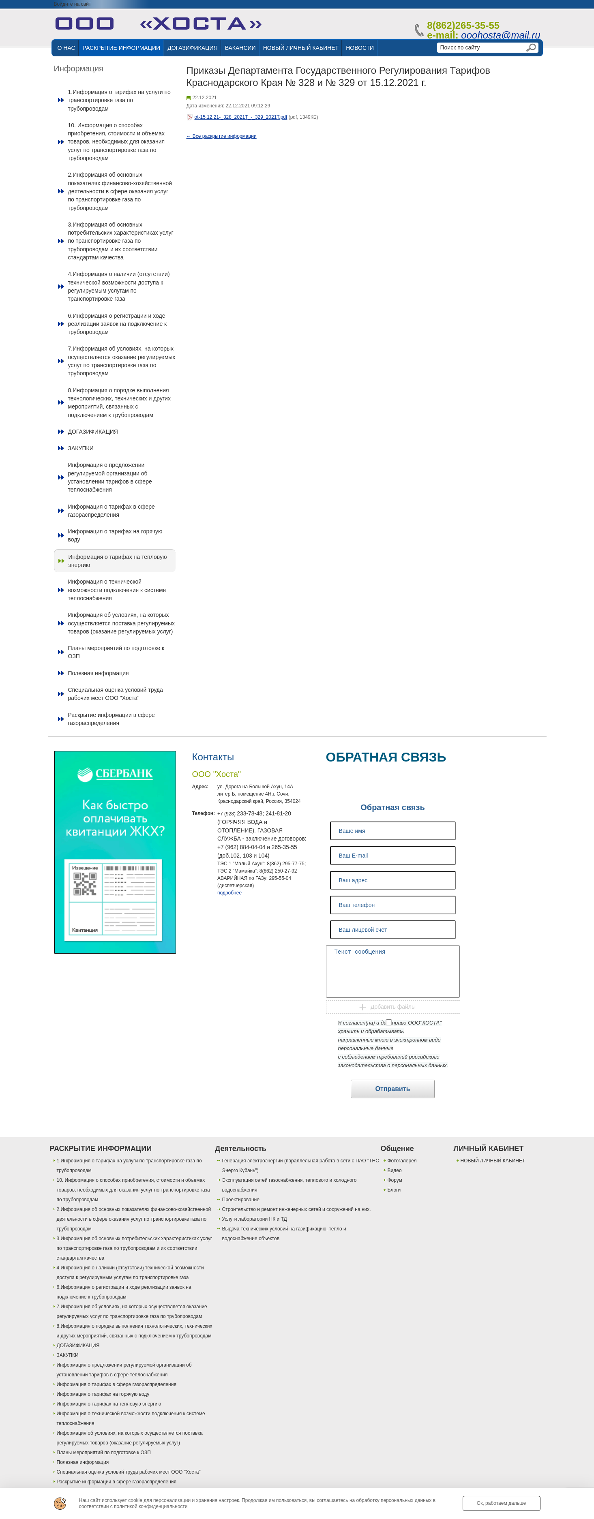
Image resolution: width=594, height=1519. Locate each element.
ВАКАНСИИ (240, 48)
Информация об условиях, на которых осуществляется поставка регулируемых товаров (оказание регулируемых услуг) (121, 623)
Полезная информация (98, 673)
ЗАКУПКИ (81, 448)
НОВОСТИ (360, 48)
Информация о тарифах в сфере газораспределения (111, 510)
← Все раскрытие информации (222, 136)
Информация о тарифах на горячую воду (115, 535)
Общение (397, 1149)
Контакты (213, 756)
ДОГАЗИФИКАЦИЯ (192, 48)
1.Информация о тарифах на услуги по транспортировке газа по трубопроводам (119, 100)
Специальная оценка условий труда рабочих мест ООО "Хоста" (115, 694)
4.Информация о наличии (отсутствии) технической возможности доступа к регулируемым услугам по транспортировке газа (119, 286)
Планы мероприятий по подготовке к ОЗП (116, 652)
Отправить (392, 1088)
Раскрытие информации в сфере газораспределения (111, 719)
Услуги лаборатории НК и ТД (254, 1219)
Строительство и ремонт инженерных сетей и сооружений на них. (296, 1209)
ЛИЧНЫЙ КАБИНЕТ (489, 1149)
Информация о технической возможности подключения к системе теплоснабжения (117, 589)
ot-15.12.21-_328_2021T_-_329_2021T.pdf (241, 117)
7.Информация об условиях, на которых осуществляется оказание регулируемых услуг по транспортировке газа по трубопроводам (122, 361)
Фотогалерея (402, 1161)
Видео (395, 1170)
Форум (395, 1180)
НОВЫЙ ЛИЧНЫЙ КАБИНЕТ (301, 48)
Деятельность (240, 1149)
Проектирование (241, 1199)
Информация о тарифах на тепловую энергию (118, 561)
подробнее (229, 893)
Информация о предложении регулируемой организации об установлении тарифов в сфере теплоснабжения (110, 477)
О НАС (66, 48)
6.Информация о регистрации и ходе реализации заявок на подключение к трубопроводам (117, 324)
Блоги (394, 1190)
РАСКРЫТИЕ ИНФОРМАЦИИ (122, 48)
